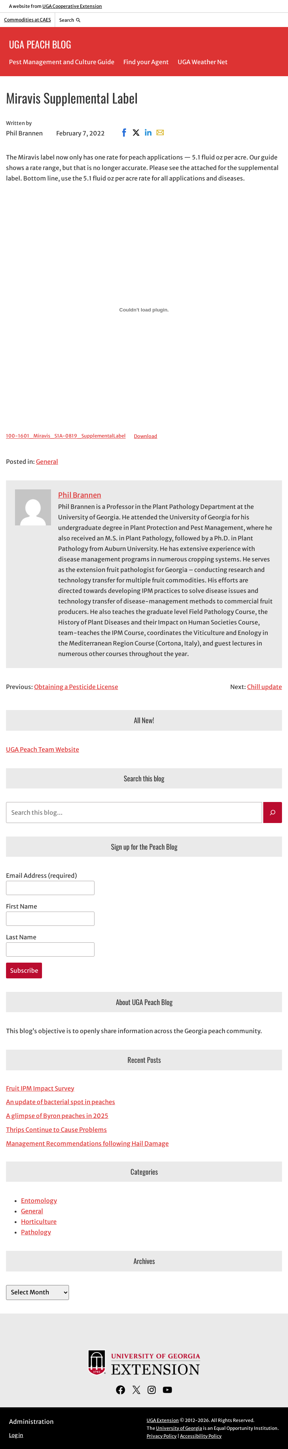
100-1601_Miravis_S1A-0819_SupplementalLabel (66, 436)
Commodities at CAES (27, 20)
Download (145, 436)
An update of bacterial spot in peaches (60, 1102)
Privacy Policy (162, 1436)
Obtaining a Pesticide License (76, 687)
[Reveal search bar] (70, 20)
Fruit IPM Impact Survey (40, 1088)
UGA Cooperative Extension (72, 6)
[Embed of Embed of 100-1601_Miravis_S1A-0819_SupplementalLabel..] (144, 309)
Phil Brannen (79, 495)
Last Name (21, 937)
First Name (21, 906)
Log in (16, 1435)
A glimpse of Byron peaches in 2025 (57, 1115)
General (47, 461)
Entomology (39, 1200)
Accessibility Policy (201, 1436)
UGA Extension (163, 1420)
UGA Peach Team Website (42, 749)
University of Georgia (179, 1428)
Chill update (264, 687)
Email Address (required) (41, 875)
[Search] (272, 812)
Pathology (36, 1232)
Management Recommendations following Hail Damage (87, 1143)
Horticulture (39, 1221)
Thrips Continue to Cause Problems (56, 1129)
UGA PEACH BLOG (40, 44)
